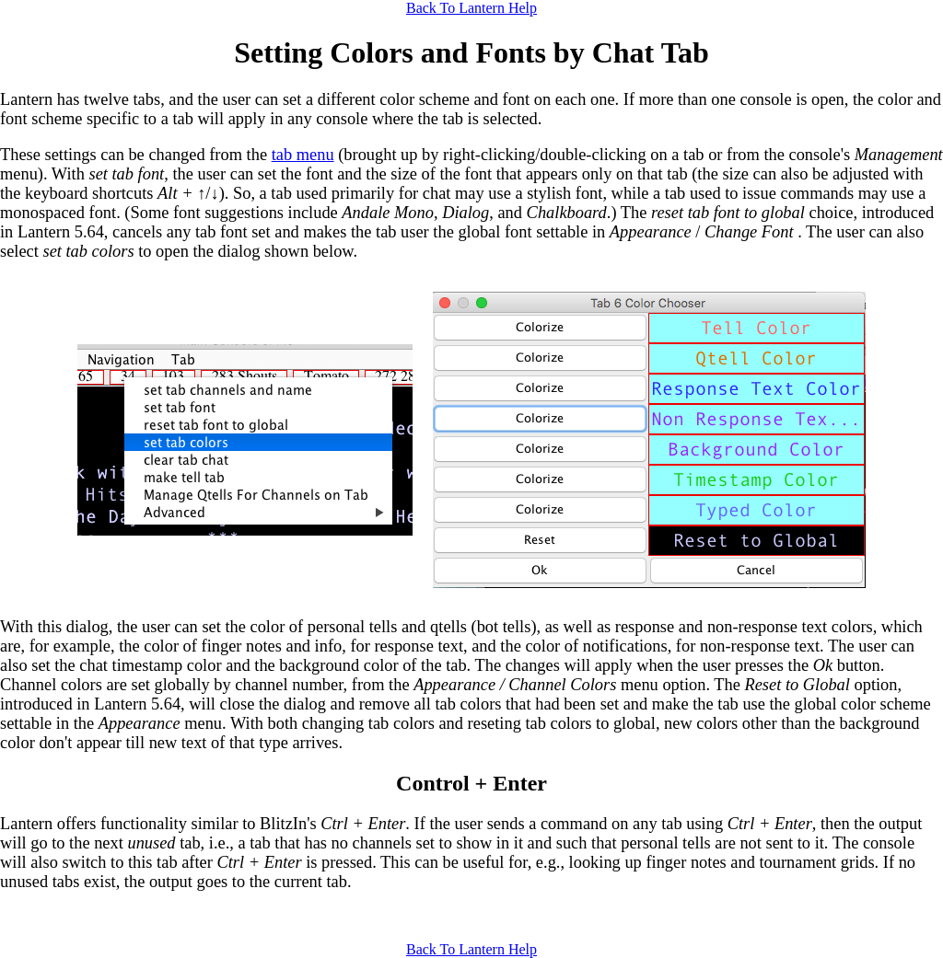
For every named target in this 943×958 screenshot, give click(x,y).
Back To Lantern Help (471, 8)
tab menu (303, 154)
